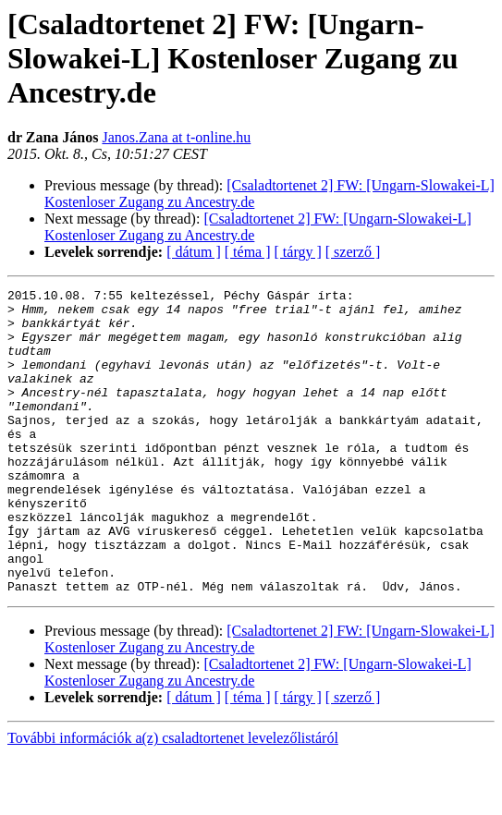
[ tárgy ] (298, 252)
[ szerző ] (353, 252)
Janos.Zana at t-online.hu (176, 137)
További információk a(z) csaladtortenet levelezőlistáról (172, 799)
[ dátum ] (193, 252)
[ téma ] (248, 252)
